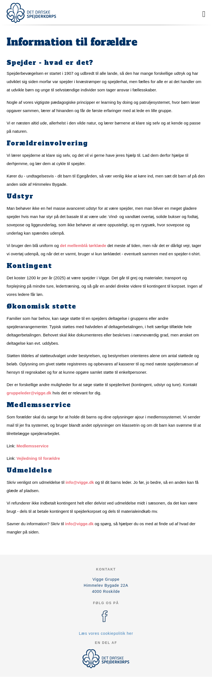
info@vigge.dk (79, 482)
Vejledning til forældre (38, 458)
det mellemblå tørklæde (83, 245)
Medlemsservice (33, 446)
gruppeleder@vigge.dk (29, 393)
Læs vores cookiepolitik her (106, 633)
